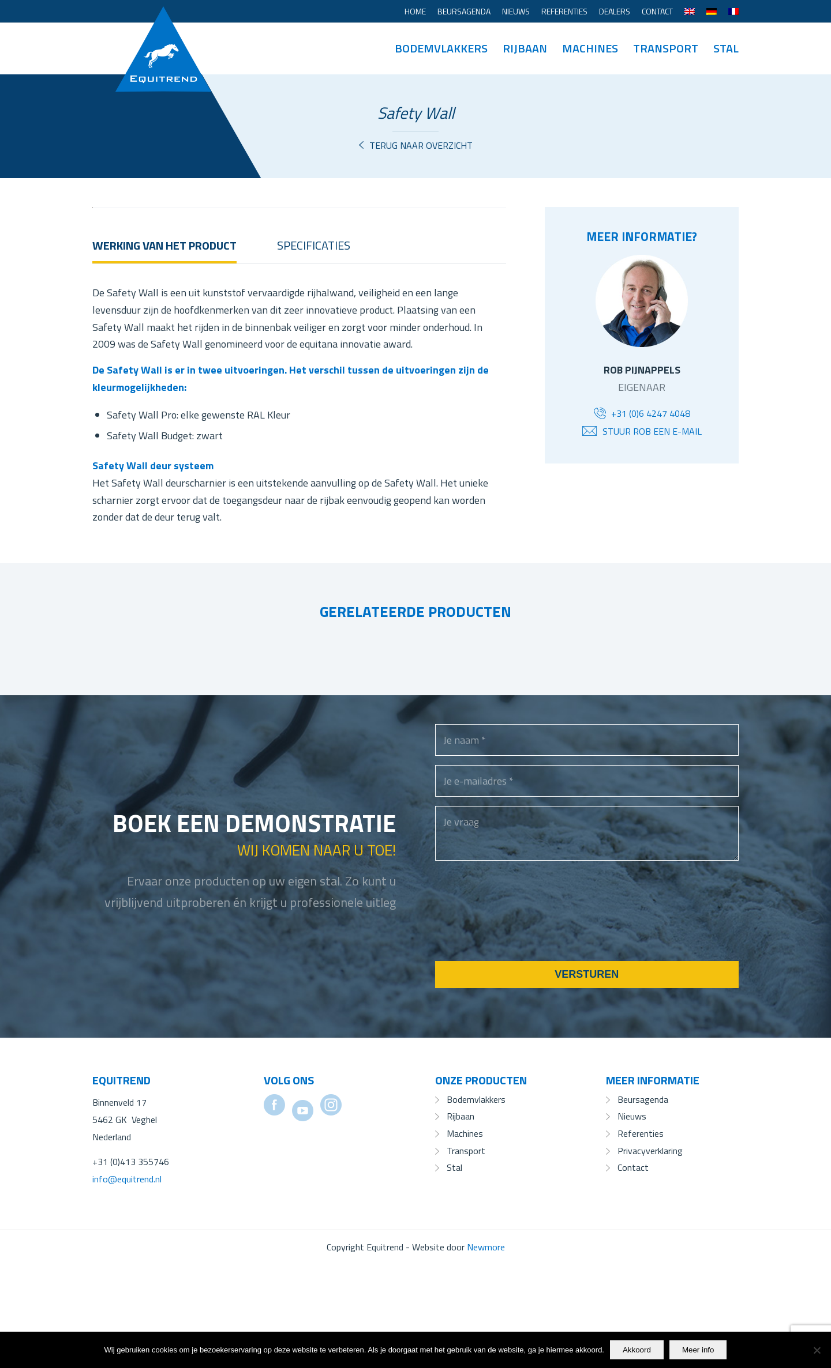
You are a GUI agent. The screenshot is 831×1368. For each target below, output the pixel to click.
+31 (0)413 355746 (130, 1265)
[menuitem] (415, 11)
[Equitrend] (163, 31)
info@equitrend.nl (127, 1282)
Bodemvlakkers (476, 1202)
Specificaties (313, 348)
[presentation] (523, 1029)
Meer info (698, 1350)
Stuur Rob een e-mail (652, 431)
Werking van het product (164, 348)
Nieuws (516, 11)
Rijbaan (460, 1219)
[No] (816, 1350)
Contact (657, 11)
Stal (454, 1270)
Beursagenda (464, 11)
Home (415, 11)
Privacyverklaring (650, 1254)
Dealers (614, 11)
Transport (466, 1254)
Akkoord (637, 1350)
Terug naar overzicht (421, 145)
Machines (465, 1236)
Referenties (564, 11)
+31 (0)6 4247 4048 (650, 413)
